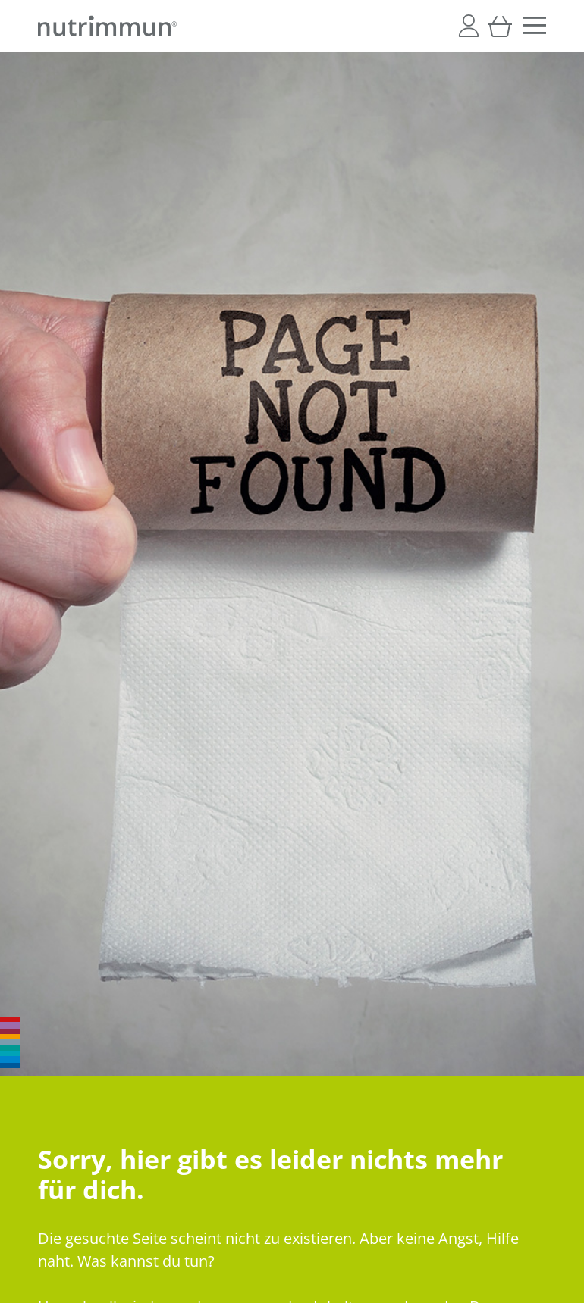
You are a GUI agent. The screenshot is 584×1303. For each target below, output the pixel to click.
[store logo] (107, 25)
